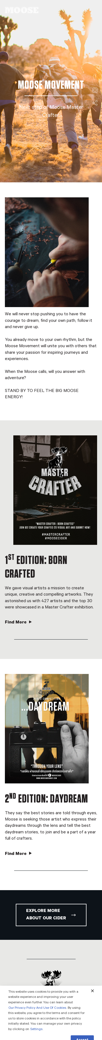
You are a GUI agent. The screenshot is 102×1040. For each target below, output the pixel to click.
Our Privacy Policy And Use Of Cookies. (37, 1017)
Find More (18, 622)
